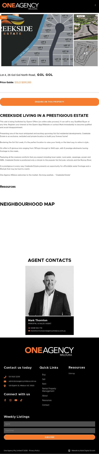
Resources (47, 400)
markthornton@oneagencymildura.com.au (48, 331)
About (45, 396)
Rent (44, 384)
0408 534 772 (36, 328)
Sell (43, 379)
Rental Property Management (49, 389)
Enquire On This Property (49, 102)
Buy (44, 375)
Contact (45, 405)
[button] (95, 5)
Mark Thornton (37, 320)
